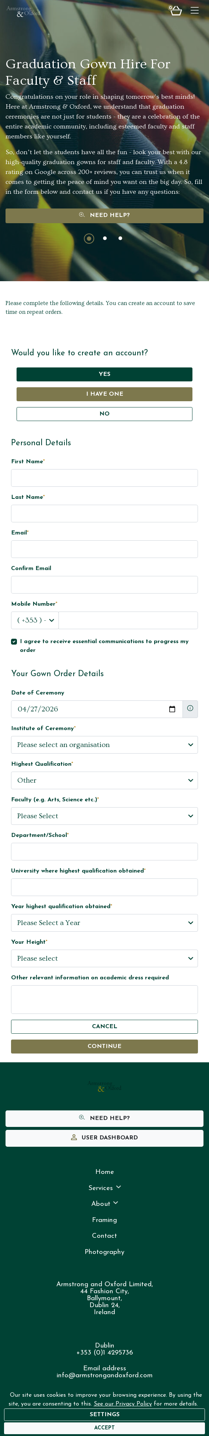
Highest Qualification (42, 764)
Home (104, 1172)
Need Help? (104, 216)
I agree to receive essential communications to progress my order (104, 646)
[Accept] (104, 1428)
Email (20, 533)
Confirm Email (31, 569)
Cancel (104, 1027)
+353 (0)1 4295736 (104, 1352)
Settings (105, 1415)
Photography (104, 1252)
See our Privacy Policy (123, 1404)
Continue (104, 1046)
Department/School (40, 835)
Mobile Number (34, 604)
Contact (104, 1236)
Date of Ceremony (37, 693)
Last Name (28, 497)
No (104, 414)
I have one (104, 394)
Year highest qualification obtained (61, 907)
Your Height (29, 942)
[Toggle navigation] (194, 11)
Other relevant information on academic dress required (90, 978)
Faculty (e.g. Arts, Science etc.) (55, 800)
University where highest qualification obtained (78, 871)
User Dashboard (104, 1138)
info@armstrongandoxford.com (105, 1375)
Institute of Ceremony (43, 729)
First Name (28, 462)
